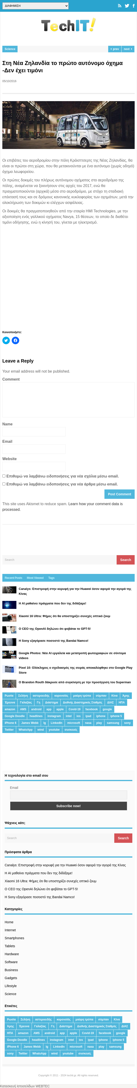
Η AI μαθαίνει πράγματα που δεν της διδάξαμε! (38, 873)
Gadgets (11, 978)
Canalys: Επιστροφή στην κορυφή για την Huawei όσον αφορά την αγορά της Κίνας (65, 865)
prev (115, 49)
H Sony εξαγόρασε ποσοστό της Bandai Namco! (40, 897)
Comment (11, 379)
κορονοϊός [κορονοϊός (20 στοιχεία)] (61, 695)
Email (7, 441)
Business (11, 970)
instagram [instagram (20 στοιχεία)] (54, 716)
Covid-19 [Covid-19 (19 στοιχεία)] (75, 709)
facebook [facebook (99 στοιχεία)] (91, 709)
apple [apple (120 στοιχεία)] (60, 709)
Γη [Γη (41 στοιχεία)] (38, 702)
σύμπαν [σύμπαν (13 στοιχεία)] (101, 695)
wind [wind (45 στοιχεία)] (40, 729)
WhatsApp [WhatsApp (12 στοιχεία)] (25, 729)
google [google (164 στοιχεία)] (107, 709)
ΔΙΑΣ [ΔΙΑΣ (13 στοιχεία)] (110, 702)
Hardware (12, 954)
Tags (51, 578)
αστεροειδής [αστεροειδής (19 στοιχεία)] (41, 695)
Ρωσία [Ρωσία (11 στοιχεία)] (9, 695)
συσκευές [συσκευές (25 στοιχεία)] (71, 729)
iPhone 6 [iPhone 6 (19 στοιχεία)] (10, 723)
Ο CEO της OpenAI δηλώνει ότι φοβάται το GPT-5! (41, 889)
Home (9, 922)
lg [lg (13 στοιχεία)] (44, 723)
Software (11, 962)
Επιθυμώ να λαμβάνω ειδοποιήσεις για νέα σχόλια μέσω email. (62, 476)
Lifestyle (11, 986)
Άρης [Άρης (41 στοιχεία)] (126, 695)
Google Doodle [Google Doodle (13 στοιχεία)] (15, 716)
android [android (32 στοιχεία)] (36, 709)
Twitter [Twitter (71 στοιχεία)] (9, 729)
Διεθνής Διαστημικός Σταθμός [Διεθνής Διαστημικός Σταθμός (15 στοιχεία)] (82, 702)
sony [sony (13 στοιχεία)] (127, 723)
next (128, 49)
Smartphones (14, 938)
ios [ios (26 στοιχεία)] (79, 716)
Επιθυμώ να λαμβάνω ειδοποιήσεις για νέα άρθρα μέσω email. (62, 484)
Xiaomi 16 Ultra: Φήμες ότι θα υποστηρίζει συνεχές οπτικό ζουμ (50, 881)
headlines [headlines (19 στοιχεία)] (36, 716)
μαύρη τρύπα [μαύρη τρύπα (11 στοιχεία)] (82, 695)
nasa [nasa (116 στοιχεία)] (88, 723)
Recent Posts (13, 578)
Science (10, 49)
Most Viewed (35, 578)
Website (9, 459)
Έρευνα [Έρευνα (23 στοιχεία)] (10, 702)
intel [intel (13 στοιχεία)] (69, 716)
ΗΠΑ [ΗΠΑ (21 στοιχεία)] (122, 702)
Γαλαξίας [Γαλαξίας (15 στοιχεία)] (26, 702)
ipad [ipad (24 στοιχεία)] (88, 716)
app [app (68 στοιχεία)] (48, 709)
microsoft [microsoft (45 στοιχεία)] (73, 723)
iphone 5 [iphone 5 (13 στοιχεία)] (116, 716)
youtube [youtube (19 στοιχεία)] (54, 729)
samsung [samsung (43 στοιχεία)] (113, 723)
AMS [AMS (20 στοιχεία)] (23, 709)
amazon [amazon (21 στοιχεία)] (10, 709)
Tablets (10, 946)
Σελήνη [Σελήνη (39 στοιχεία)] (23, 695)
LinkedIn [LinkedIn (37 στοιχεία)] (56, 723)
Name (7, 424)
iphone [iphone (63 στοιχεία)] (100, 716)
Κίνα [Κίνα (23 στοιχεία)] (114, 695)
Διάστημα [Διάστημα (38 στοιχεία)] (51, 702)
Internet (10, 930)
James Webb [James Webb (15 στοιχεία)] (29, 723)
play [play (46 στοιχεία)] (99, 723)
